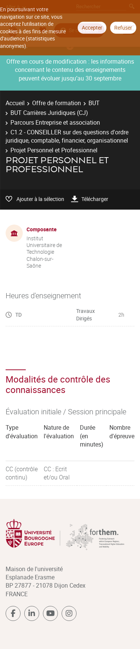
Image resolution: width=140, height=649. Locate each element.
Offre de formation (56, 103)
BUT (94, 103)
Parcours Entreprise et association (55, 122)
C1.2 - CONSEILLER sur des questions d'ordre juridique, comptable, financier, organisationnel (67, 136)
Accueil (15, 103)
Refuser (123, 27)
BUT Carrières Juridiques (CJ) (49, 113)
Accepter (92, 27)
